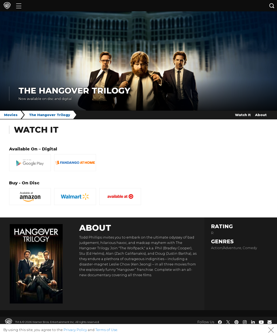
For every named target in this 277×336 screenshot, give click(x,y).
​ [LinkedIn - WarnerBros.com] (253, 322)
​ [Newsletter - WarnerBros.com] (269, 322)
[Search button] (272, 5)
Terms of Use (106, 330)
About (261, 115)
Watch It (243, 115)
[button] (271, 330)
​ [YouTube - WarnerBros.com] (261, 322)
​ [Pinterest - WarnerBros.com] (236, 322)
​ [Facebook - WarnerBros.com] (219, 322)
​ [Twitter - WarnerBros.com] (228, 322)
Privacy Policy (75, 330)
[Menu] (18, 5)
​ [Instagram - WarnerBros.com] (244, 322)
